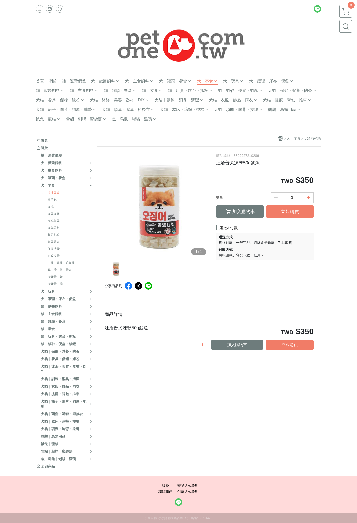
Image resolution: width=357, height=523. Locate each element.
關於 (165, 485)
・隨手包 (51, 200)
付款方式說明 (188, 491)
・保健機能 (52, 249)
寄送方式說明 (188, 485)
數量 (219, 198)
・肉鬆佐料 (52, 228)
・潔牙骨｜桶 (54, 284)
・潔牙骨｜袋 (54, 277)
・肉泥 (49, 207)
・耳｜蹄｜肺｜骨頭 (58, 270)
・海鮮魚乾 (52, 221)
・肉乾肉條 (52, 214)
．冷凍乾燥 (52, 193)
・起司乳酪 (52, 235)
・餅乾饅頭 (52, 242)
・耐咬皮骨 (52, 256)
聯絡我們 (165, 491)
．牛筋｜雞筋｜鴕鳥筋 (60, 263)
